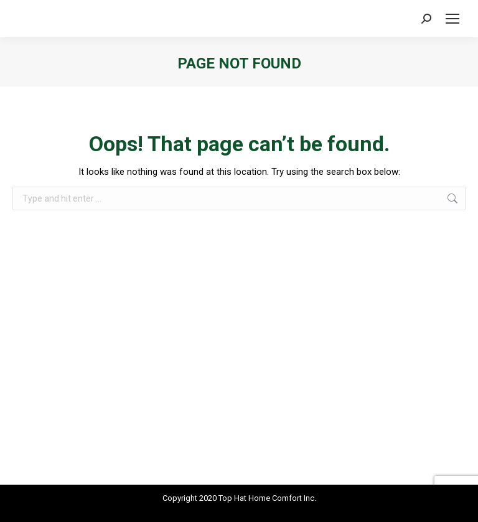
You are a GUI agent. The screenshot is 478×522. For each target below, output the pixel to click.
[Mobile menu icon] (452, 18)
